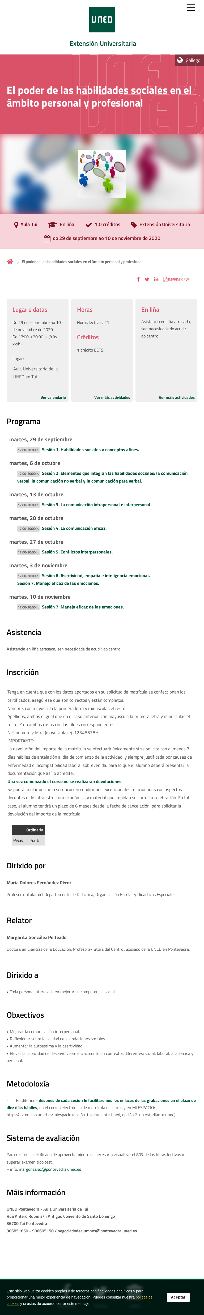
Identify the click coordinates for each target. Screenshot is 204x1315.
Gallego (193, 60)
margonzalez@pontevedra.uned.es (50, 1169)
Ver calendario (53, 397)
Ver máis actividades (112, 397)
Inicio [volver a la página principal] (10, 262)
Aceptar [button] (178, 1303)
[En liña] (61, 226)
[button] (138, 279)
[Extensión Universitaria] (161, 226)
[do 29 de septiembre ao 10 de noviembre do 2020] (102, 240)
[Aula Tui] (26, 226)
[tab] (102, 27)
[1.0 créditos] (103, 226)
